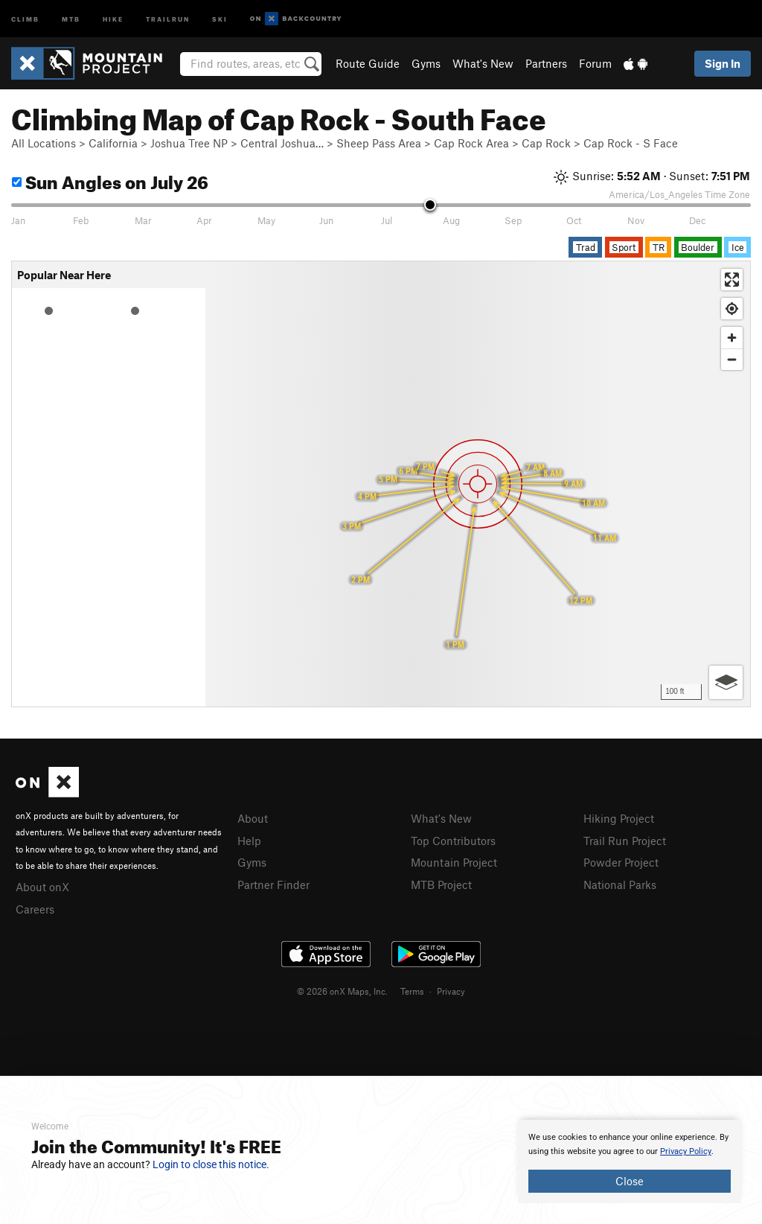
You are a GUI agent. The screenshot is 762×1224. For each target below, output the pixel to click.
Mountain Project (454, 862)
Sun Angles (110, 179)
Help (249, 840)
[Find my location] (732, 308)
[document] (629, 1161)
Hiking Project (618, 818)
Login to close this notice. (211, 1164)
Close (629, 1181)
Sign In (722, 63)
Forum (595, 63)
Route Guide (368, 63)
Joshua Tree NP (189, 143)
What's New (482, 63)
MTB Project (441, 884)
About (252, 818)
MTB (71, 18)
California (113, 143)
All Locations (43, 143)
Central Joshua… (282, 143)
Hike (113, 18)
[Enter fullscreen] (732, 279)
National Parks (619, 884)
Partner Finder (273, 884)
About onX (42, 886)
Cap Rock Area (471, 143)
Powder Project (621, 862)
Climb (25, 18)
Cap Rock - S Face (630, 143)
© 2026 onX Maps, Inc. (342, 991)
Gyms (426, 63)
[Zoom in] (732, 337)
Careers (35, 909)
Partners (546, 63)
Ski (220, 18)
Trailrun (168, 18)
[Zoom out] (732, 359)
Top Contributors (453, 840)
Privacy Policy (685, 1151)
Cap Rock (546, 143)
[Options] (726, 682)
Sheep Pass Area (378, 143)
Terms (412, 991)
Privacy (451, 991)
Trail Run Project (624, 840)
